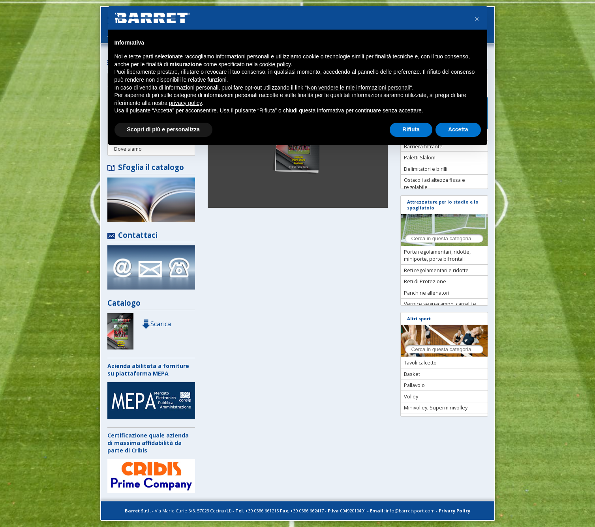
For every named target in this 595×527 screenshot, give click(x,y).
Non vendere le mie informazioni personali (358, 87)
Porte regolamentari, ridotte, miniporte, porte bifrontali (437, 255)
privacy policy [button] (185, 103)
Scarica (156, 324)
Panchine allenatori (426, 292)
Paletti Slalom (419, 157)
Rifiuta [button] (411, 129)
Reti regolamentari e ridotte (436, 270)
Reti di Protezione (425, 281)
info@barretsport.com (410, 511)
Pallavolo (414, 385)
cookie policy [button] (275, 64)
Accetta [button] (458, 129)
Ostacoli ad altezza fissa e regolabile (434, 183)
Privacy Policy (454, 511)
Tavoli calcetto (420, 362)
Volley (411, 396)
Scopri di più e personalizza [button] (163, 129)
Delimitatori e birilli (425, 168)
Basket (412, 373)
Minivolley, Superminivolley (435, 407)
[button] (477, 19)
